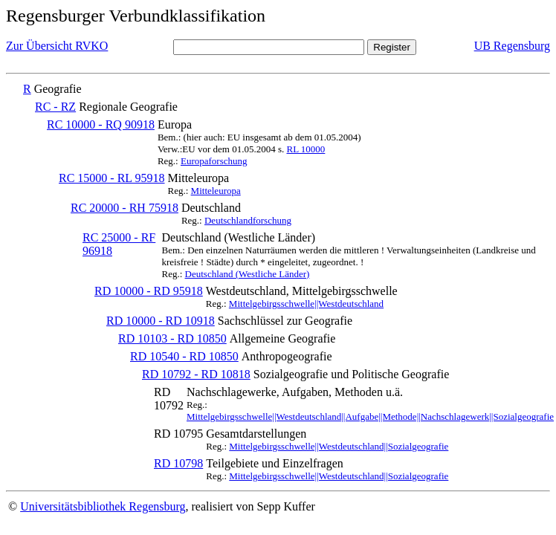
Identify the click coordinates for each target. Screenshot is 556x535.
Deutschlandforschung (247, 220)
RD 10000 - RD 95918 (148, 291)
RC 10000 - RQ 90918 (101, 124)
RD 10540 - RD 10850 (184, 356)
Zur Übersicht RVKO (57, 45)
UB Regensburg (512, 45)
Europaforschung (214, 160)
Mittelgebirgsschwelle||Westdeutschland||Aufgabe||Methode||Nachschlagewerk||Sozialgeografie (370, 416)
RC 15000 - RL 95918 (112, 178)
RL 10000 (305, 149)
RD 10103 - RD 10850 (172, 338)
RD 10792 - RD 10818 (196, 374)
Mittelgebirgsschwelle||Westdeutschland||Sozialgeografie (338, 446)
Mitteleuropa (216, 190)
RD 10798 (178, 463)
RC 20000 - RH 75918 (124, 207)
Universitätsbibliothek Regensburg (102, 506)
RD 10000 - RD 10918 (160, 320)
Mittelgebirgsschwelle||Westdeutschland (306, 303)
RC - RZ (55, 106)
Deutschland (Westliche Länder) (247, 273)
